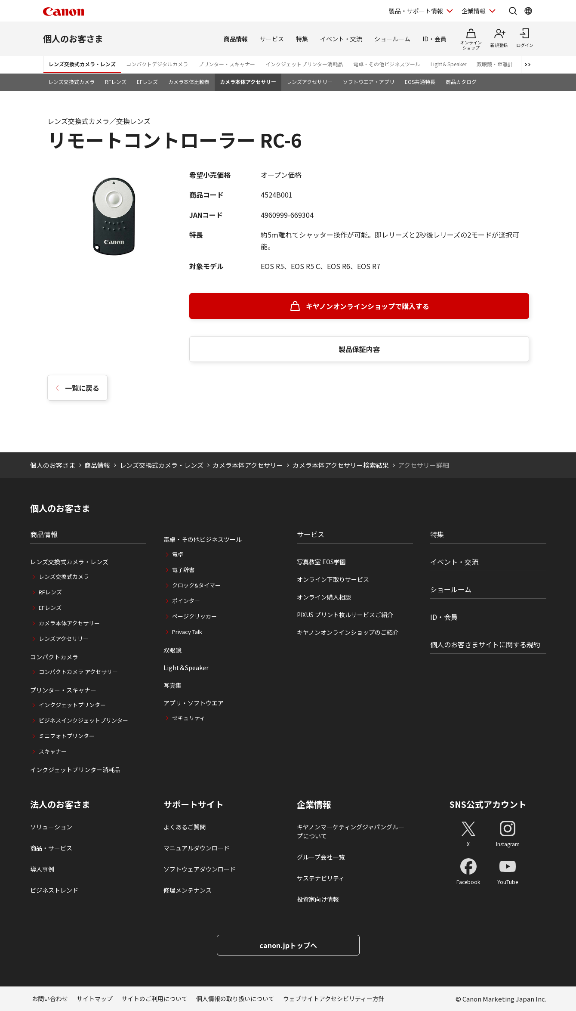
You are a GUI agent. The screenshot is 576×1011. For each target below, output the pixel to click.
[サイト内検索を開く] (513, 11)
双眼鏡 (172, 650)
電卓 (177, 554)
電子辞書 (183, 570)
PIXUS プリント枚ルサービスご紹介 (345, 614)
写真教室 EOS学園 (321, 561)
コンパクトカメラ (54, 656)
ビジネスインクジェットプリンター (83, 720)
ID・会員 (434, 38)
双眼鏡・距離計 (495, 64)
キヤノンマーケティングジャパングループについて (350, 831)
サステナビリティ (321, 878)
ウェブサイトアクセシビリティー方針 (334, 998)
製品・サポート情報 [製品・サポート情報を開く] (416, 10)
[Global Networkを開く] (528, 11)
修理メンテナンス (187, 890)
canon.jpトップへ (288, 945)
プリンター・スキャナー (226, 64)
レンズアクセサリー (309, 81)
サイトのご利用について (154, 998)
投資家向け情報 (318, 899)
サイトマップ (95, 998)
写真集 (172, 685)
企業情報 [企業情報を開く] (474, 10)
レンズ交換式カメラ (71, 81)
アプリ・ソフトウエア (193, 703)
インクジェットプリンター (72, 705)
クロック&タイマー (196, 585)
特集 (302, 38)
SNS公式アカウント (488, 804)
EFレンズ (147, 81)
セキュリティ (188, 718)
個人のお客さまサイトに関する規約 (485, 644)
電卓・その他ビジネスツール (386, 64)
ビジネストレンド (54, 890)
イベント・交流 (341, 38)
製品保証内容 (359, 349)
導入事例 (42, 869)
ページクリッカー (194, 616)
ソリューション (51, 826)
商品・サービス (51, 848)
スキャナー (53, 751)
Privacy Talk (187, 632)
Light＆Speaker (448, 64)
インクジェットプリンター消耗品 (304, 64)
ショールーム (392, 38)
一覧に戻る (82, 388)
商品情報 (236, 38)
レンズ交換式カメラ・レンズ (82, 64)
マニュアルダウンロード (196, 848)
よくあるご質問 (184, 826)
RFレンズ (115, 81)
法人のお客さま (60, 804)
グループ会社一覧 (321, 857)
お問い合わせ (50, 998)
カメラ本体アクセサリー (248, 81)
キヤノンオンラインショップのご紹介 (348, 632)
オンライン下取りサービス (333, 579)
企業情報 (314, 804)
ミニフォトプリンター (67, 736)
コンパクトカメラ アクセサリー (78, 672)
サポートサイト (193, 804)
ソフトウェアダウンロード (199, 869)
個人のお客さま (73, 38)
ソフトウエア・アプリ (368, 81)
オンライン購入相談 (324, 597)
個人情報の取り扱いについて (235, 998)
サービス (272, 38)
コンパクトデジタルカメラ (157, 64)
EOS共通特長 (420, 81)
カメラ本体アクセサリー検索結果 (341, 465)
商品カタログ (461, 81)
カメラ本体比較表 (188, 81)
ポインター (186, 601)
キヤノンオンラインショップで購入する (367, 306)
